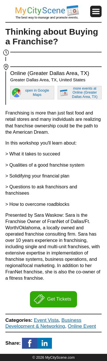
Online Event (82, 326)
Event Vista (46, 320)
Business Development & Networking (43, 323)
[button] (96, 11)
